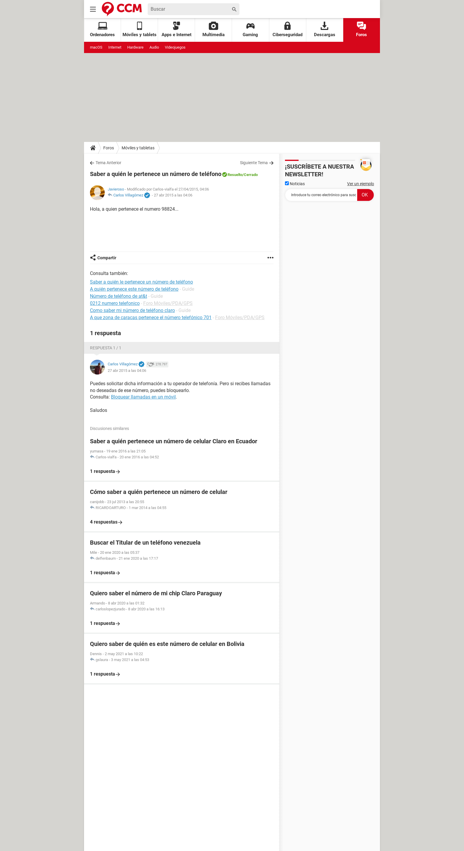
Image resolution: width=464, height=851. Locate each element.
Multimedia (213, 29)
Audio (154, 47)
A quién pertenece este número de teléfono (134, 289)
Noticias (295, 183)
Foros (361, 29)
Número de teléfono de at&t (118, 296)
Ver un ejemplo (360, 183)
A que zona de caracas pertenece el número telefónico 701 (151, 317)
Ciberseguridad (287, 29)
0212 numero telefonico (115, 303)
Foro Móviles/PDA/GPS (168, 303)
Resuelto (235, 174)
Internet (114, 47)
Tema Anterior (108, 162)
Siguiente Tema (254, 162)
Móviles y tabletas (138, 147)
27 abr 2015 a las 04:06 (173, 195)
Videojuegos (175, 47)
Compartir (106, 257)
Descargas (324, 29)
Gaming (250, 29)
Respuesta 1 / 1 (105, 347)
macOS (96, 47)
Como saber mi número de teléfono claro (132, 310)
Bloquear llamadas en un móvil (143, 397)
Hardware (135, 47)
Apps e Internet (176, 29)
